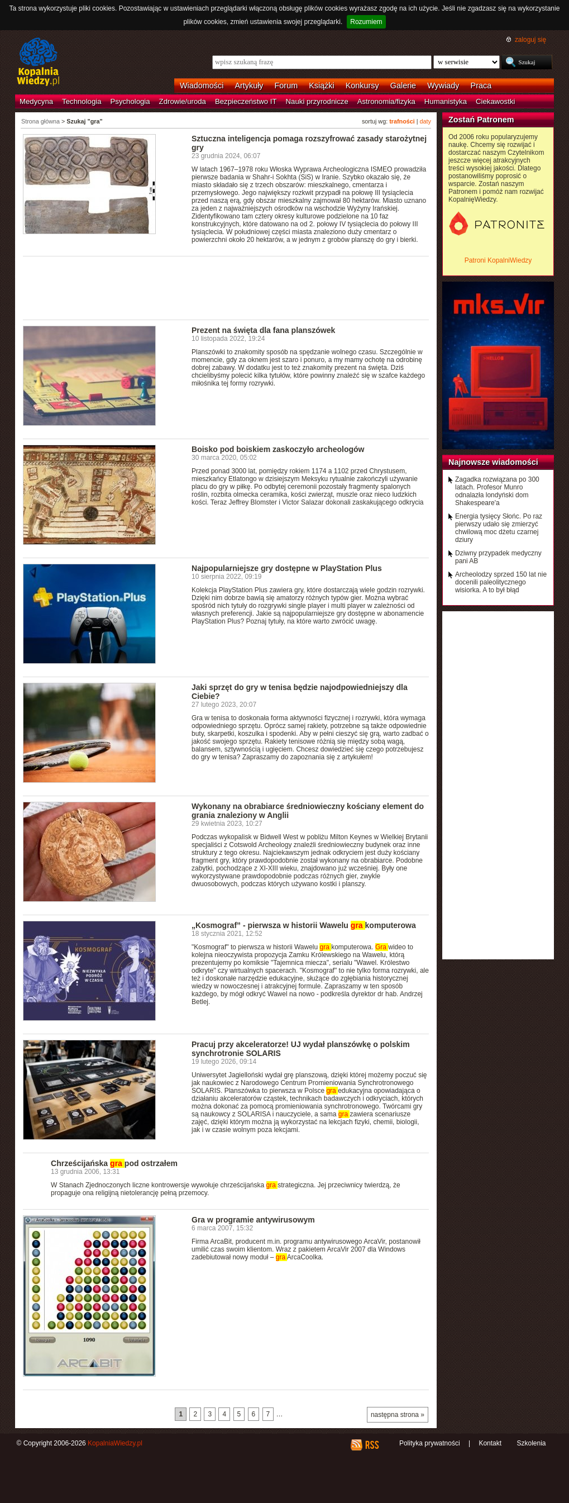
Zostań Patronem (481, 119)
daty (425, 121)
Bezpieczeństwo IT (246, 101)
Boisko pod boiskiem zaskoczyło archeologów (278, 449)
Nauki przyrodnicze (317, 101)
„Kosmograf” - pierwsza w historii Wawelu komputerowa (304, 925)
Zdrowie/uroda (182, 101)
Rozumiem (366, 22)
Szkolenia (531, 1443)
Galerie (403, 85)
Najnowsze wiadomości (493, 462)
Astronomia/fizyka (386, 101)
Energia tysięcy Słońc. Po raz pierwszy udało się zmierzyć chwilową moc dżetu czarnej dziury (498, 528)
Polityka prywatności (429, 1443)
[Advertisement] (226, 287)
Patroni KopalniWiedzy (498, 260)
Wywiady (443, 85)
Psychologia (130, 101)
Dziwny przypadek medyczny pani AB (498, 557)
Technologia (81, 101)
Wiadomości (201, 85)
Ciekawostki (495, 101)
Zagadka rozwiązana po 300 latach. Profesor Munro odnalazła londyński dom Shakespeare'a (497, 491)
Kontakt (490, 1443)
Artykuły (249, 85)
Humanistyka (445, 101)
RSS (372, 1444)
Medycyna (36, 101)
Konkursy (362, 85)
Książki (321, 85)
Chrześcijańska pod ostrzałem (114, 1163)
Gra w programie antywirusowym (253, 1219)
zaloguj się (530, 40)
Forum (286, 85)
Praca (481, 85)
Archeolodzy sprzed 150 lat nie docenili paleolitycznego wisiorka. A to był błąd (501, 582)
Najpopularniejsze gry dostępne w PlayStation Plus (287, 568)
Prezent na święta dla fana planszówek (263, 330)
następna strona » (397, 1415)
